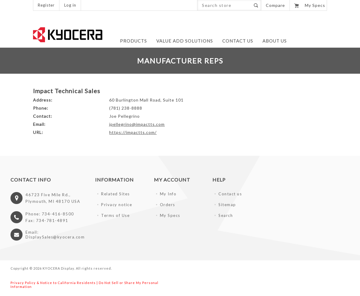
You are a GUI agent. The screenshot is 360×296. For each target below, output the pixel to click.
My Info (168, 193)
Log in (70, 5)
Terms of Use (115, 215)
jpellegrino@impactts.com (137, 124)
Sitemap (227, 204)
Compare (275, 5)
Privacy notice (116, 204)
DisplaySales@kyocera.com (55, 237)
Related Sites (115, 193)
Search (255, 5)
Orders (167, 204)
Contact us (230, 193)
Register (46, 5)
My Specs (170, 215)
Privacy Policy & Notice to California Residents (53, 283)
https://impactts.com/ (133, 132)
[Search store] (223, 5)
